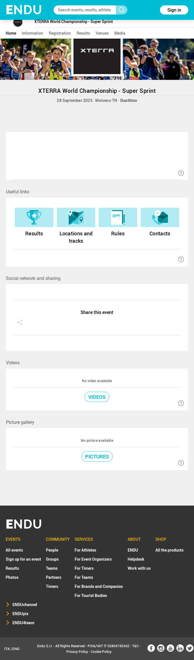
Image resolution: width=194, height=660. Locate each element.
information (32, 33)
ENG (16, 648)
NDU (24, 10)
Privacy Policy (77, 651)
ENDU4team (23, 622)
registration (60, 33)
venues (102, 33)
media (119, 33)
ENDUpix (20, 613)
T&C (135, 646)
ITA (7, 648)
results (83, 33)
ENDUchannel (24, 604)
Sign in (174, 10)
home (11, 33)
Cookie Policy (101, 651)
